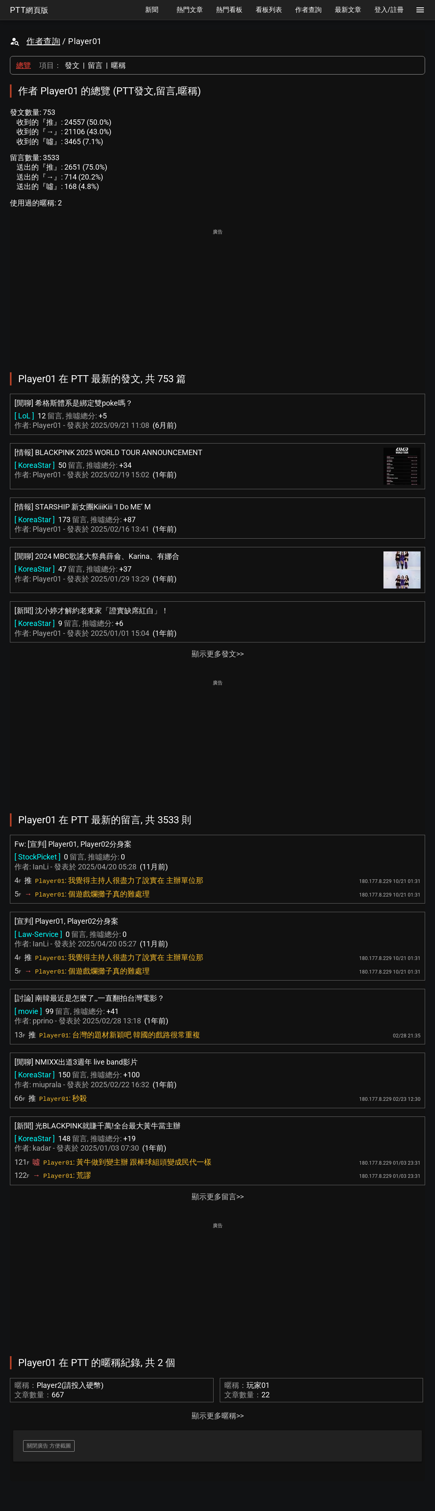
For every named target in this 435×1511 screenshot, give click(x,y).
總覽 (23, 65)
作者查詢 (43, 41)
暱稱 (118, 65)
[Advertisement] (217, 295)
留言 (95, 65)
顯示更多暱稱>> (218, 1415)
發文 (72, 65)
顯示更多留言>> (218, 1196)
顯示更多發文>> (218, 653)
